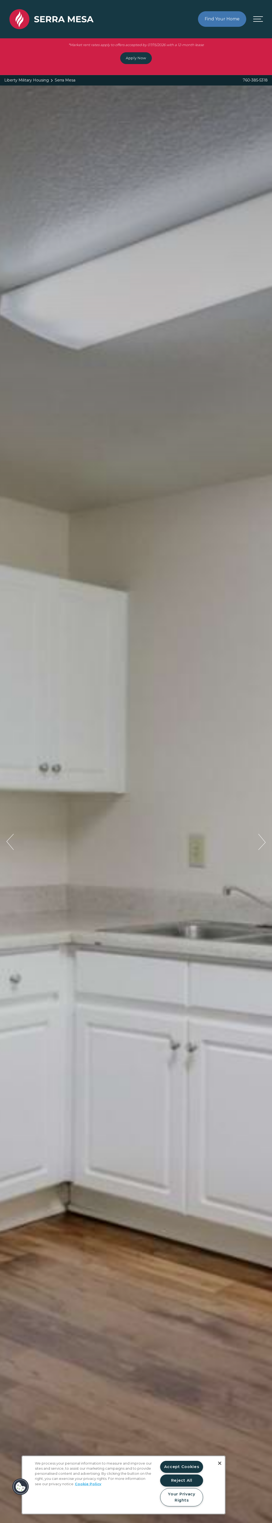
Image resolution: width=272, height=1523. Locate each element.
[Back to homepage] (51, 104)
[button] (20, 1486)
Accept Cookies (181, 1466)
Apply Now (136, 58)
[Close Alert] (266, 5)
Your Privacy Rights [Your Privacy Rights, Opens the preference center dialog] (181, 1497)
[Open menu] (258, 104)
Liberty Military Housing (26, 80)
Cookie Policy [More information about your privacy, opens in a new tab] (88, 1484)
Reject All (181, 1480)
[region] (123, 1484)
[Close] (220, 1463)
